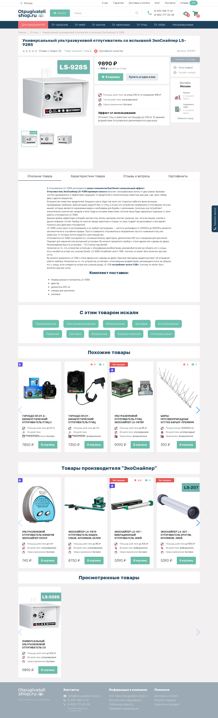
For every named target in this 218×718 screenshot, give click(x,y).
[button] (198, 410)
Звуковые (141, 323)
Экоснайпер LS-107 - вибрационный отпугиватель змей (128, 534)
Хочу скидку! (186, 67)
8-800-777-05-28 (164, 14)
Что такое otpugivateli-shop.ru (128, 696)
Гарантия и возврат (167, 704)
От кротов (98, 24)
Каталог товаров (165, 700)
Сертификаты (178, 176)
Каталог (60, 13)
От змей (80, 24)
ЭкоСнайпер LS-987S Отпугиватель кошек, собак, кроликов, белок (84, 534)
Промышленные (45, 323)
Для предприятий (33, 24)
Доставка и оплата (166, 696)
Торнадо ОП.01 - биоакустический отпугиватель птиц (82, 419)
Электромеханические (81, 323)
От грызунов (60, 24)
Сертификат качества (108, 51)
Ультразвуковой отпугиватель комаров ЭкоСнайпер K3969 (38, 534)
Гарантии (118, 3)
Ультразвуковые (182, 24)
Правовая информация (124, 708)
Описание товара (39, 176)
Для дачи (75, 334)
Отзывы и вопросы (136, 176)
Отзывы (189, 3)
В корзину (111, 77)
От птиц (142, 24)
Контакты (170, 3)
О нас (105, 3)
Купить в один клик (142, 77)
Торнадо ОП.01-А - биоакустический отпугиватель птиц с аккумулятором (37, 419)
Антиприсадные (168, 323)
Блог (157, 3)
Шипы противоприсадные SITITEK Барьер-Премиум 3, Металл (177, 419)
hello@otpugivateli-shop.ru (82, 696)
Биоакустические (129, 334)
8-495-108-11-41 (163, 11)
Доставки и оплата (139, 3)
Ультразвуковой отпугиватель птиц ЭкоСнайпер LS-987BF (129, 419)
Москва (26, 3)
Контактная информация (125, 700)
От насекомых (121, 24)
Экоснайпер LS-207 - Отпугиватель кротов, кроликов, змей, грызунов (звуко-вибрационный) (176, 534)
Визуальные (99, 334)
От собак (159, 24)
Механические (115, 323)
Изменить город (185, 118)
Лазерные (52, 334)
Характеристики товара (88, 176)
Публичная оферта (121, 704)
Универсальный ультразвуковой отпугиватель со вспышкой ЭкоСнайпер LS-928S (38, 644)
